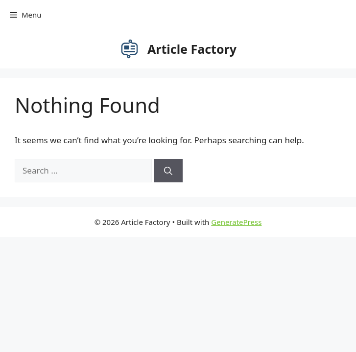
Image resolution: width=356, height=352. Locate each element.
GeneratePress (236, 222)
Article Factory (192, 49)
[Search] (168, 170)
